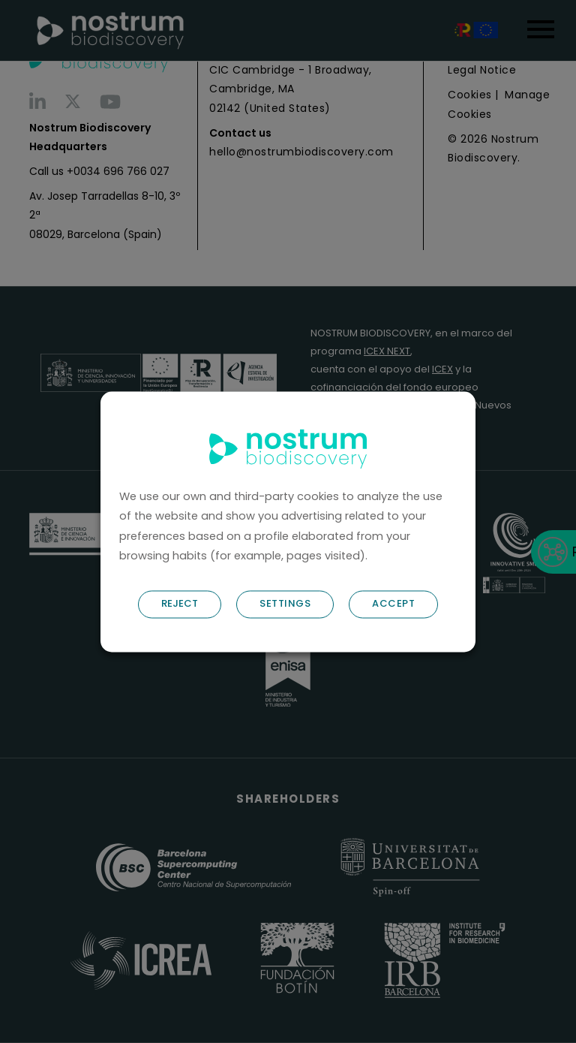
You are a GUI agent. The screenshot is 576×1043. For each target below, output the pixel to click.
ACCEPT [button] (393, 603)
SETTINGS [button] (285, 603)
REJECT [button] (179, 603)
